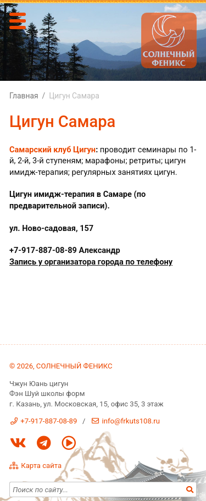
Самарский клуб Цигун (52, 150)
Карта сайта (41, 465)
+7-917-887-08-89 (48, 421)
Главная (23, 95)
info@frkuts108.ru (131, 421)
